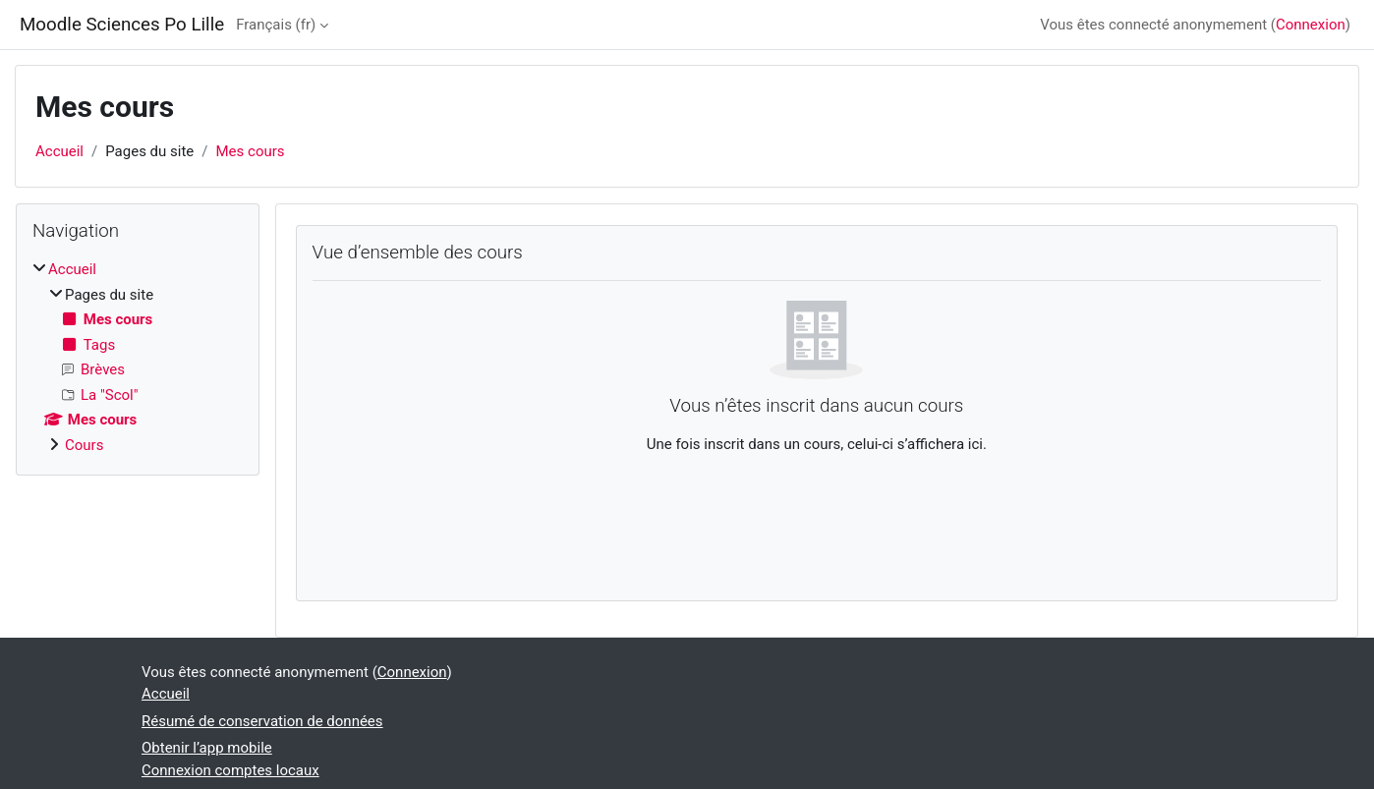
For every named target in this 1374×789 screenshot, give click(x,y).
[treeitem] (137, 357)
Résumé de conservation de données (262, 721)
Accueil (59, 151)
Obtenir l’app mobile (207, 748)
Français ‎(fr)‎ (275, 24)
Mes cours (250, 151)
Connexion (1310, 24)
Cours (84, 445)
